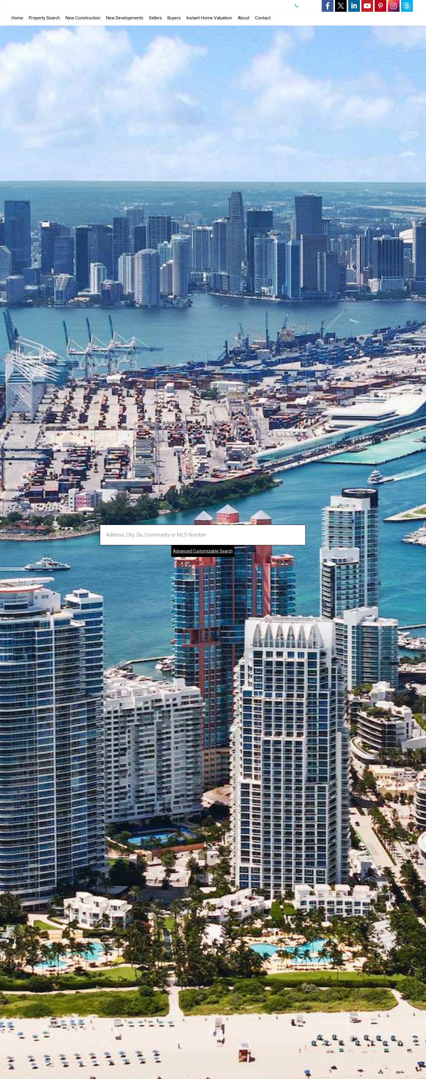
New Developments (124, 18)
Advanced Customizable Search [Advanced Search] (203, 551)
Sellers (155, 18)
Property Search (44, 18)
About (243, 18)
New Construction (83, 18)
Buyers (174, 18)
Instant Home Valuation (209, 18)
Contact (263, 18)
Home (17, 18)
